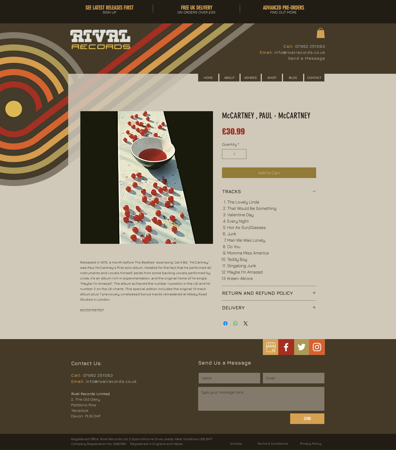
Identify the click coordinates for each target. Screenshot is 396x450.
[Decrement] (226, 154)
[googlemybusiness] (270, 347)
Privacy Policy (310, 443)
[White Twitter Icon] (301, 347)
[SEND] (307, 418)
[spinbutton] (234, 154)
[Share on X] (245, 323)
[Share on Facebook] (225, 323)
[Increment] (242, 154)
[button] (320, 33)
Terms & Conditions (272, 443)
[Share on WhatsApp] (235, 323)
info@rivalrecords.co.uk (299, 52)
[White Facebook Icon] (286, 347)
